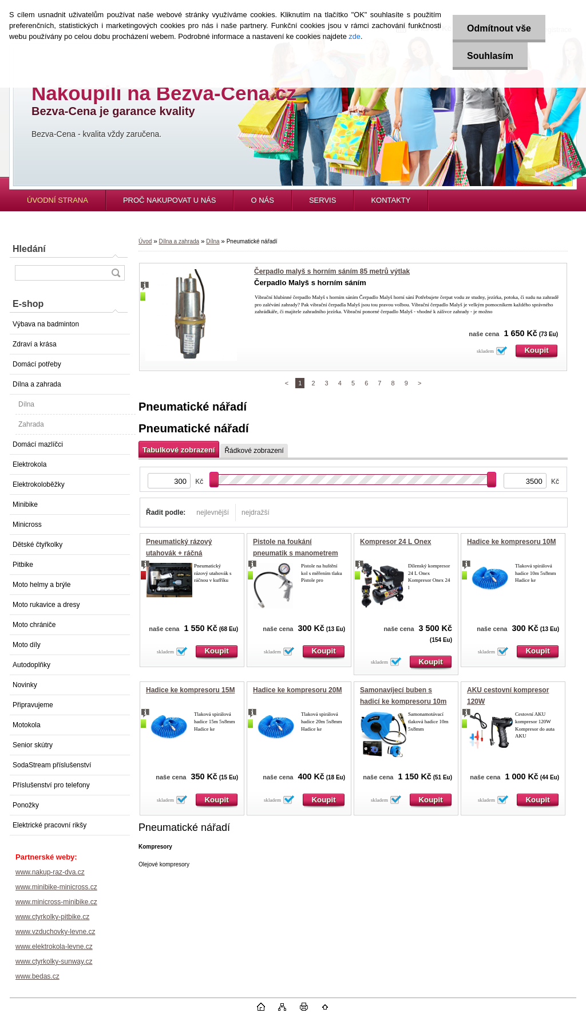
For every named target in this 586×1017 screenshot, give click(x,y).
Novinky (25, 685)
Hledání (29, 249)
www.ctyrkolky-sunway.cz (53, 961)
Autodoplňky (31, 665)
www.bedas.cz (37, 976)
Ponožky (26, 805)
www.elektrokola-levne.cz (54, 947)
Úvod (145, 241)
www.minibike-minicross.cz (56, 887)
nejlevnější (212, 512)
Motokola (27, 725)
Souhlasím (490, 56)
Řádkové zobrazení (253, 451)
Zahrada (31, 424)
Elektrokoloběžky (39, 484)
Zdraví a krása (35, 344)
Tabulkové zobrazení (178, 450)
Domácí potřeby (37, 364)
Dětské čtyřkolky (37, 545)
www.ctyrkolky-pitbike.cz (52, 917)
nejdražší (255, 512)
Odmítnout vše (499, 28)
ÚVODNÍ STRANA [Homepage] (57, 200)
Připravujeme (33, 705)
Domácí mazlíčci (38, 444)
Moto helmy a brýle (41, 585)
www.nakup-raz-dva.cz (50, 872)
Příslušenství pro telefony (51, 785)
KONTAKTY (390, 200)
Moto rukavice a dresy (46, 605)
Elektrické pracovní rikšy (49, 825)
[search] (115, 273)
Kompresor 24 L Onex (395, 542)
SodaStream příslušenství (52, 765)
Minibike (25, 504)
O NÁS (262, 200)
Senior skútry (33, 745)
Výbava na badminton (46, 324)
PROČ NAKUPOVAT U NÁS (169, 200)
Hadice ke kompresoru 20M (297, 690)
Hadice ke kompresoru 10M (511, 542)
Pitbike (23, 565)
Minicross (27, 525)
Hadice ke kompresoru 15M (190, 690)
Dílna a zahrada (37, 384)
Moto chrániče (34, 625)
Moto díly (27, 645)
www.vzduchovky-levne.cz (55, 932)
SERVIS (322, 200)
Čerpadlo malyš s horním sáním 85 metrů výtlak (332, 271)
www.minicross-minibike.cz (56, 902)
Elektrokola (29, 464)
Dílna (26, 404)
